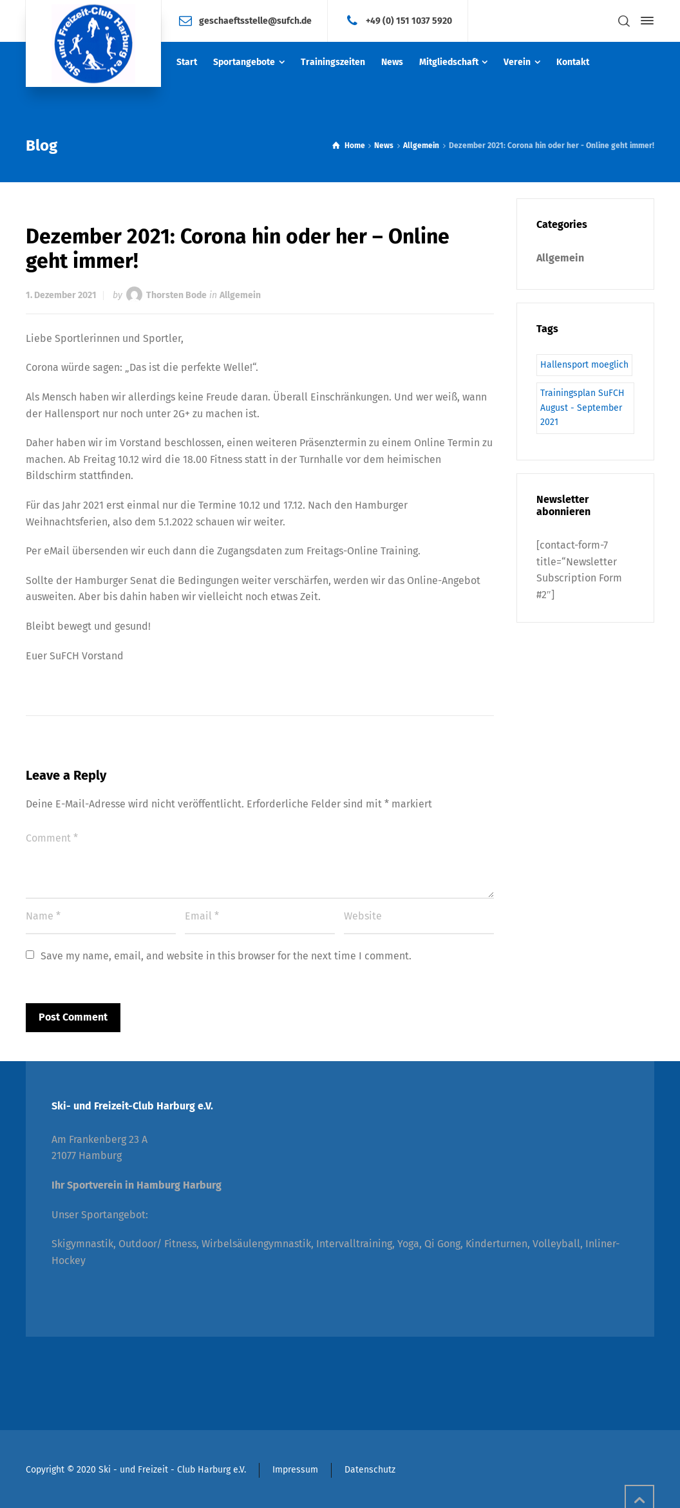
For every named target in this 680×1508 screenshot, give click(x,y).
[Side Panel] (644, 21)
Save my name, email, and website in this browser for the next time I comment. (226, 956)
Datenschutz (370, 1469)
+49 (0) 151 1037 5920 (409, 20)
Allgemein (240, 295)
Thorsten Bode (176, 295)
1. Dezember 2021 (61, 295)
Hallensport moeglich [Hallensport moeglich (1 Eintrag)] (584, 364)
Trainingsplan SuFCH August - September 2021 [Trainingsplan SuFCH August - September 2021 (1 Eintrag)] (582, 408)
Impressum (295, 1469)
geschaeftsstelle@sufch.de (255, 20)
